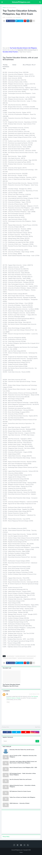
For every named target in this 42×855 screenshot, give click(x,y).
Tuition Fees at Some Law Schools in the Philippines (22, 797)
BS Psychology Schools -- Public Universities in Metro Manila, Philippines (23, 774)
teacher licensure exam (31, 656)
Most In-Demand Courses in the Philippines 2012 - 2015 (23, 767)
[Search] (19, 741)
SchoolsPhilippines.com (21, 2)
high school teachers (11, 7)
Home (4, 7)
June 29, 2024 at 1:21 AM (34, 694)
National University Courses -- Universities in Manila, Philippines (22, 786)
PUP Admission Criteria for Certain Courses (20, 791)
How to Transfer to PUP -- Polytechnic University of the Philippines (23, 756)
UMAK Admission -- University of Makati (19, 803)
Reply (8, 702)
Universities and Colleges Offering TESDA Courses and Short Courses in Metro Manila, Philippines (23, 762)
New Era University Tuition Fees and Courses (21, 779)
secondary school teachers (20, 656)
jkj (7, 694)
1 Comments (18, 17)
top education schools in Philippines (9, 658)
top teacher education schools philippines (25, 658)
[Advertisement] (21, 35)
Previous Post (5, 727)
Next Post (37, 727)
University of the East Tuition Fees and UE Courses (22, 749)
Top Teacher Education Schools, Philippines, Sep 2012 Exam (11, 685)
